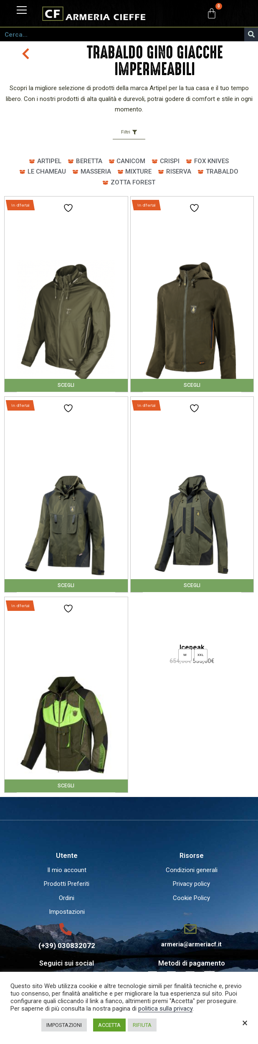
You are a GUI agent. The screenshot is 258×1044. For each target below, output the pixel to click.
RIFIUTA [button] (142, 1025)
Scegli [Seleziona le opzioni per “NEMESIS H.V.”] (66, 786)
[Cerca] (251, 34)
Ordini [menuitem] (66, 898)
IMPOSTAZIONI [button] (64, 1025)
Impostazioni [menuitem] (67, 911)
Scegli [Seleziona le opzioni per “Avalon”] (66, 385)
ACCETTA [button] (109, 1025)
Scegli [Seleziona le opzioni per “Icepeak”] (192, 585)
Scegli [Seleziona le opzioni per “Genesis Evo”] (66, 585)
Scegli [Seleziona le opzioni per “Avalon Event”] (192, 385)
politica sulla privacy (165, 1008)
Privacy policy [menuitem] (191, 884)
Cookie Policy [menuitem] (191, 898)
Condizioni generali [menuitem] (192, 870)
